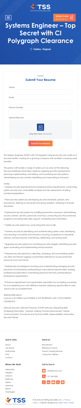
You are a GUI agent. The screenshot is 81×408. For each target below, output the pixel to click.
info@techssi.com (54, 371)
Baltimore (9, 379)
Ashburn (8, 376)
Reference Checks (50, 348)
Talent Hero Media (66, 403)
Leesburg (9, 385)
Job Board (9, 348)
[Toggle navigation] (8, 17)
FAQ (7, 354)
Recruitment (47, 345)
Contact (8, 357)
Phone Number (16, 107)
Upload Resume (16, 117)
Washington (10, 392)
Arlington (9, 373)
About (8, 345)
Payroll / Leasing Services (52, 351)
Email (11, 97)
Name (12, 87)
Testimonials (10, 351)
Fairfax (8, 382)
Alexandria (9, 369)
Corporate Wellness (50, 354)
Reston (8, 389)
